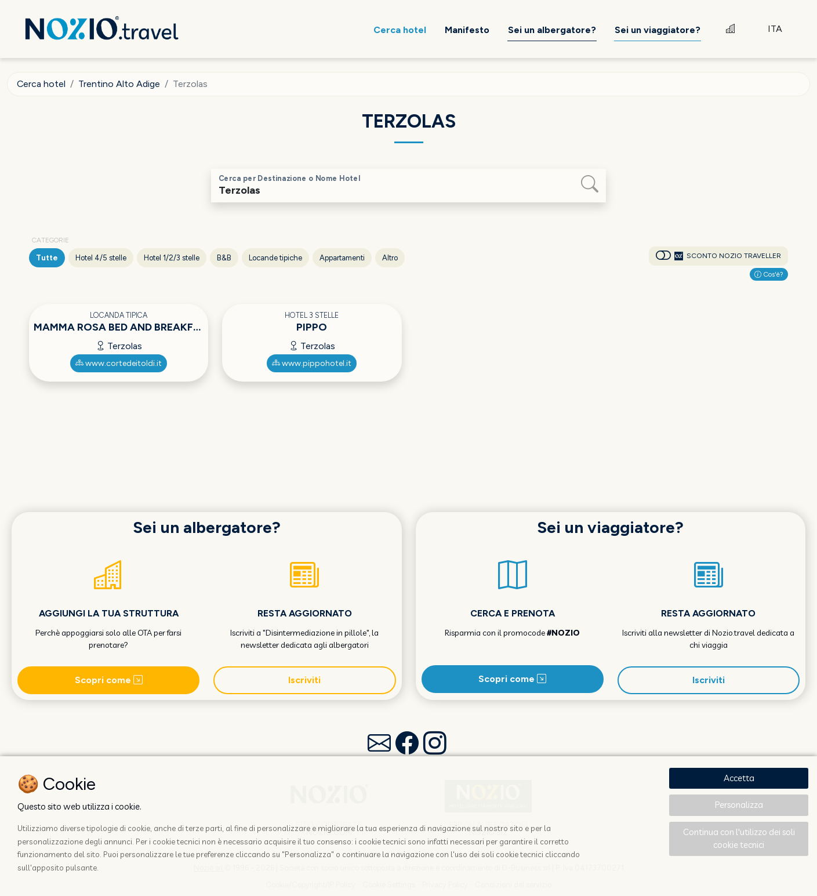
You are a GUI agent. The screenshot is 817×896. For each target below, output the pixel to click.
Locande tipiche (275, 257)
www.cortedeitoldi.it (118, 363)
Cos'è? (768, 274)
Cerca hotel (41, 83)
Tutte (47, 257)
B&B (224, 257)
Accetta (739, 777)
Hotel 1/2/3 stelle (171, 257)
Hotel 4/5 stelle (100, 257)
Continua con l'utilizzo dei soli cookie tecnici (739, 838)
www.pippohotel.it (311, 363)
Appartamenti (342, 257)
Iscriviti (304, 679)
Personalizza (739, 804)
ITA (775, 28)
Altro (390, 257)
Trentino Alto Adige (120, 83)
